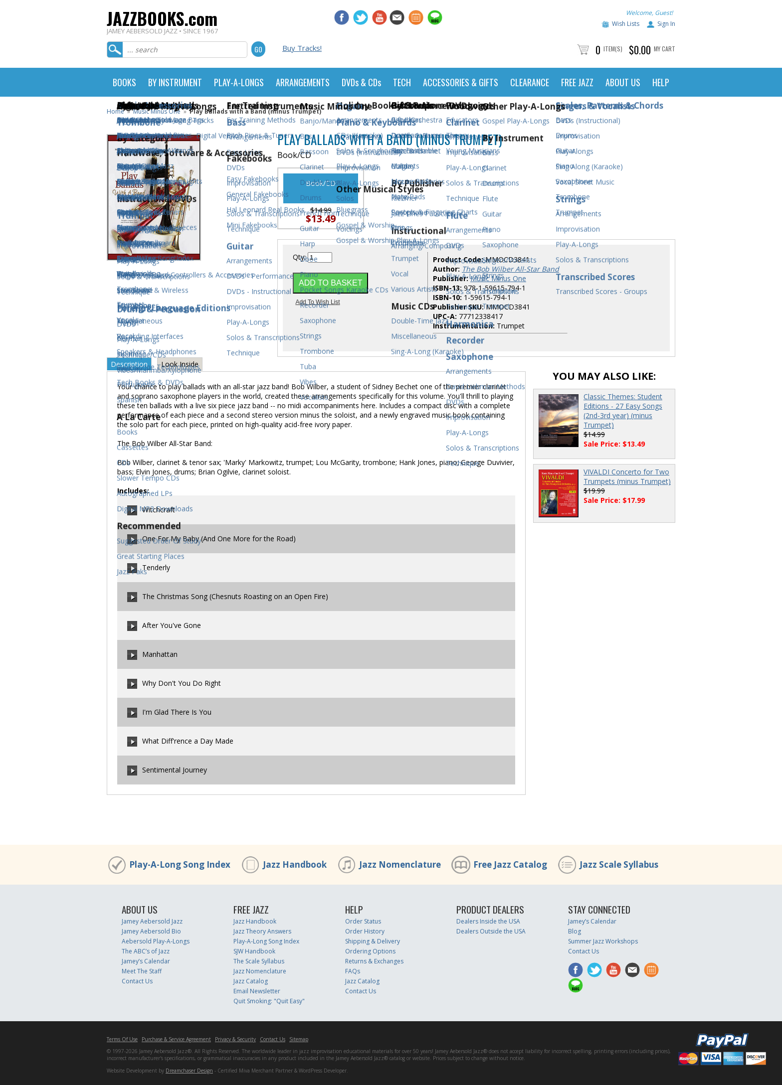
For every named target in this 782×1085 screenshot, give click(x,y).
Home (115, 111)
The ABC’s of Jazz (146, 951)
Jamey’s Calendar (146, 961)
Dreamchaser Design (189, 1070)
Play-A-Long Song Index (179, 864)
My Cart (664, 48)
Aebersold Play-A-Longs (156, 941)
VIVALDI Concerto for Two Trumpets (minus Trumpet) (627, 476)
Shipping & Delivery (372, 941)
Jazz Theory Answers (262, 931)
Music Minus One (157, 111)
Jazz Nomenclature (400, 864)
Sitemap (298, 1039)
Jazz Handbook (295, 864)
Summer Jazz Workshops (603, 941)
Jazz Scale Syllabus (619, 864)
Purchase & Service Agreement (176, 1039)
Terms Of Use (122, 1039)
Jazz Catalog (250, 981)
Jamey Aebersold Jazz (152, 921)
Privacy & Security (235, 1039)
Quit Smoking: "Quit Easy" (269, 1001)
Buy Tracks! (302, 48)
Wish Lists (625, 23)
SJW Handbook (254, 951)
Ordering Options (370, 951)
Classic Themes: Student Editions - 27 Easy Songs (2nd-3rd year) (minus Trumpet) (623, 411)
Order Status (363, 921)
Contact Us (137, 981)
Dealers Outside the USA (491, 931)
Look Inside (179, 364)
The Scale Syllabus (258, 961)
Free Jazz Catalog (510, 864)
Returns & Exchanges (374, 961)
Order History (365, 931)
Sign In (666, 23)
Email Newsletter (256, 991)
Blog (574, 931)
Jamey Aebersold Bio (151, 931)
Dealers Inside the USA (488, 921)
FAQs (352, 971)
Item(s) (612, 48)
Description (129, 364)
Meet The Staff (142, 971)
